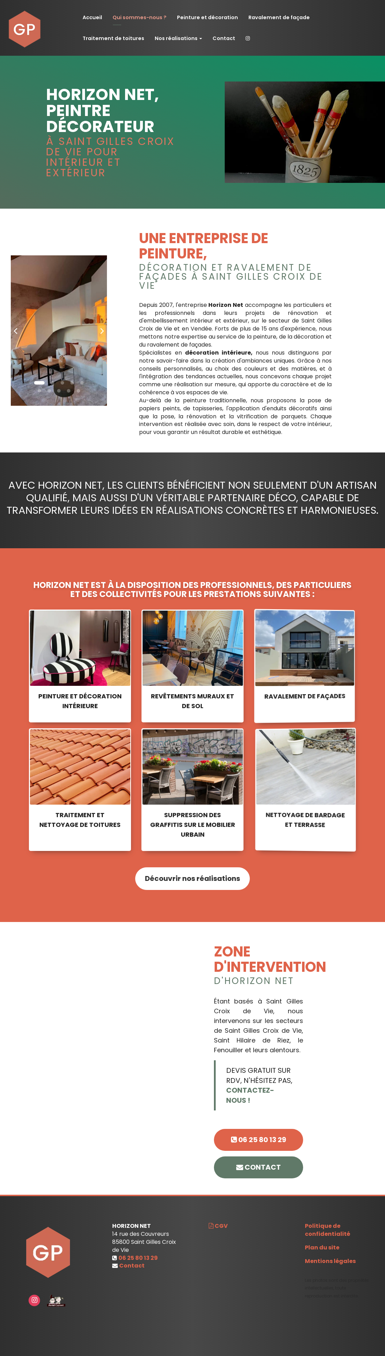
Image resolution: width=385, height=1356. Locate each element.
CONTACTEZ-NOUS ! (257, 1095)
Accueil (92, 17)
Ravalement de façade (279, 17)
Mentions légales (330, 1261)
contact (258, 1167)
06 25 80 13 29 (258, 1139)
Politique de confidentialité (327, 1230)
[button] (16, 330)
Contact (224, 38)
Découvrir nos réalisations (192, 885)
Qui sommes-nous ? (140, 17)
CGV (218, 1226)
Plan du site (322, 1247)
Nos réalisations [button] (178, 38)
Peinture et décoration (207, 17)
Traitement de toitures (113, 38)
